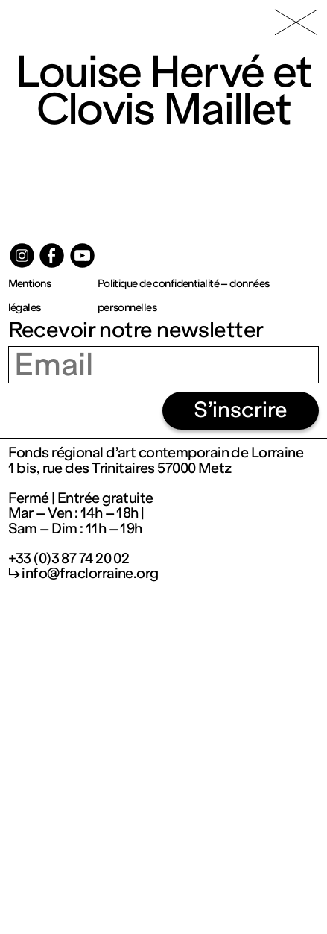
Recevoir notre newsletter (136, 330)
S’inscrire (241, 410)
